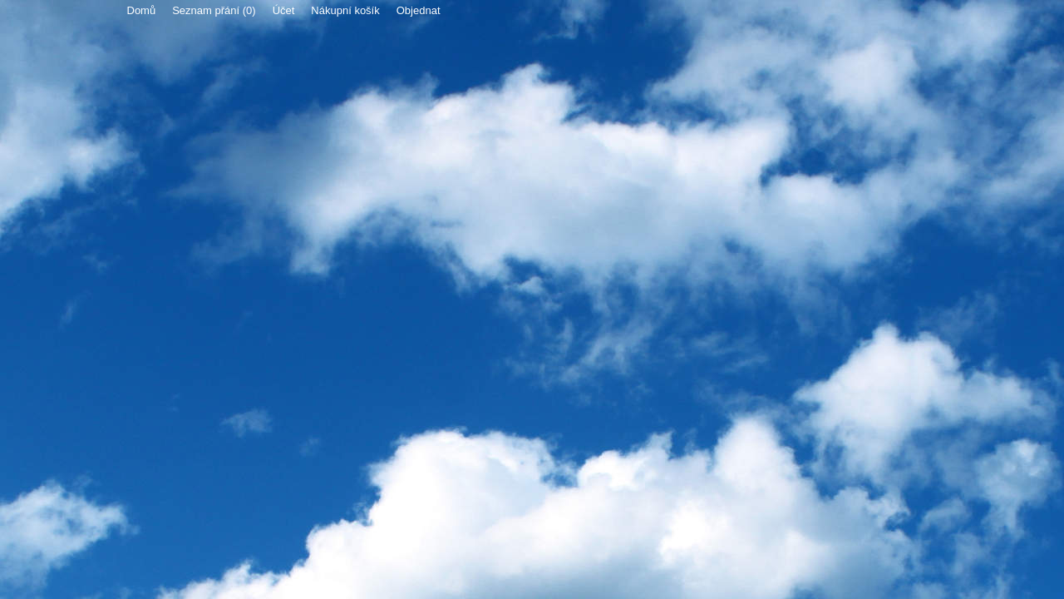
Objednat (419, 10)
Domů (141, 10)
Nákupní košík (345, 10)
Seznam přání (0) (213, 10)
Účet (284, 10)
